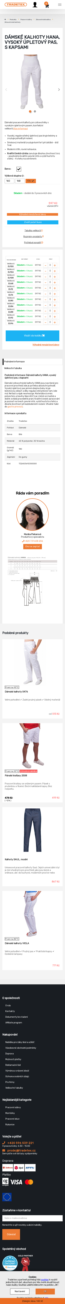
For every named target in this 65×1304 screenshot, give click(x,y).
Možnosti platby (13, 1059)
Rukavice (9, 1124)
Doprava (9, 1053)
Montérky (10, 1113)
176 (30, 181)
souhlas (45, 1279)
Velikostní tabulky (14, 1088)
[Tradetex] (15, 4)
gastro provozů (15, 406)
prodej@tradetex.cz (19, 1150)
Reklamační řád (13, 1065)
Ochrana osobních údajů (17, 1076)
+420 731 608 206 (32, 541)
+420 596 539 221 (18, 1143)
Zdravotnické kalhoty (12, 22)
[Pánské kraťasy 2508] (32, 746)
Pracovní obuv (12, 1119)
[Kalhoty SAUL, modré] (32, 830)
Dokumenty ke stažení (16, 1017)
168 (20, 181)
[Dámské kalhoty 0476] (32, 662)
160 (10, 181)
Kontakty (10, 1011)
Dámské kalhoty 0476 (16, 691)
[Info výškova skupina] (23, 176)
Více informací (20, 128)
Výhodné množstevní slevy (32, 214)
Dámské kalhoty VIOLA (17, 943)
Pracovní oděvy (26, 20)
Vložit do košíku (34, 335)
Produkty (13, 20)
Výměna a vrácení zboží (17, 1070)
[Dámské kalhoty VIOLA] (32, 914)
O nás (8, 1005)
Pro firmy (9, 1082)
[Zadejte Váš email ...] (32, 1218)
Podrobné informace (14, 361)
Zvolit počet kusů (33, 222)
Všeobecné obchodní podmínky (20, 1048)
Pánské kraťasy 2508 (16, 775)
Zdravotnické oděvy (43, 20)
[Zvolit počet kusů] (50, 265)
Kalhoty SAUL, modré (16, 859)
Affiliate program (13, 1022)
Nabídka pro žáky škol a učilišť (19, 1042)
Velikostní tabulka (13, 368)
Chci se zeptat (32, 546)
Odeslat (11, 1234)
